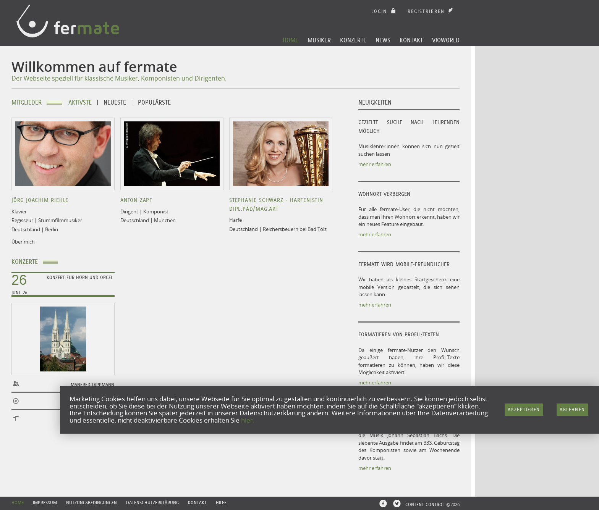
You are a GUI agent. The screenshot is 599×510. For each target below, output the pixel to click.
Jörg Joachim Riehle (39, 200)
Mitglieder (26, 102)
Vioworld (446, 40)
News (383, 40)
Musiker (319, 40)
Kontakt (411, 40)
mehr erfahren (374, 164)
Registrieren (431, 11)
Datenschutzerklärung (152, 502)
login (384, 11)
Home (290, 40)
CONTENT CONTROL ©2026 (432, 504)
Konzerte (353, 40)
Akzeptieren (524, 409)
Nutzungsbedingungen (91, 502)
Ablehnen (572, 409)
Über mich (23, 241)
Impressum (45, 502)
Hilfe (221, 502)
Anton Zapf (136, 200)
